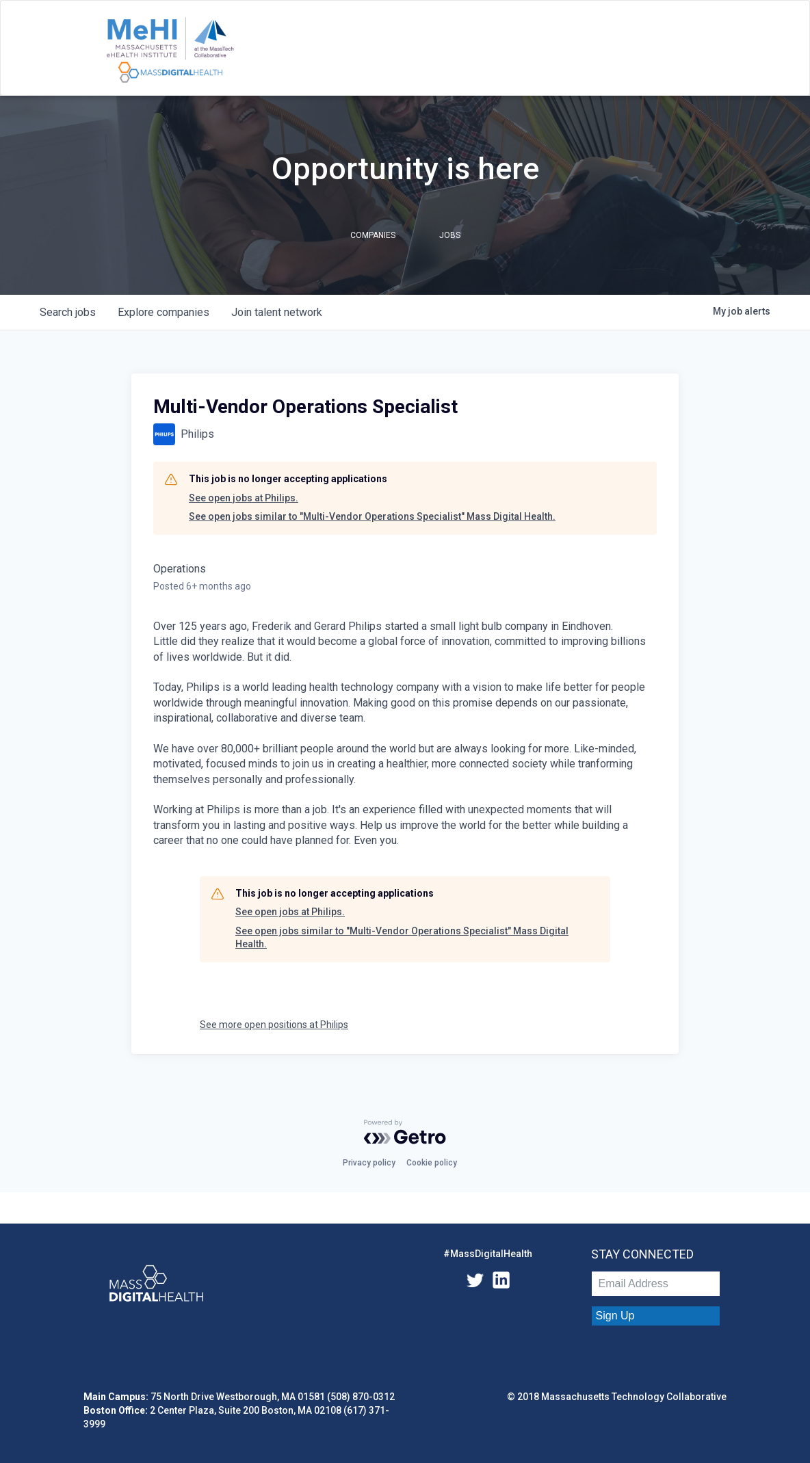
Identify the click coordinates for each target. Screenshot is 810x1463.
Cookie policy (431, 1163)
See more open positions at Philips (274, 1024)
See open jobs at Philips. (243, 497)
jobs (68, 312)
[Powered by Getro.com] (405, 1132)
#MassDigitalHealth (487, 1253)
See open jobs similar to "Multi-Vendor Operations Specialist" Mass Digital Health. (372, 516)
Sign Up (615, 1315)
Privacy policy (369, 1163)
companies (163, 312)
